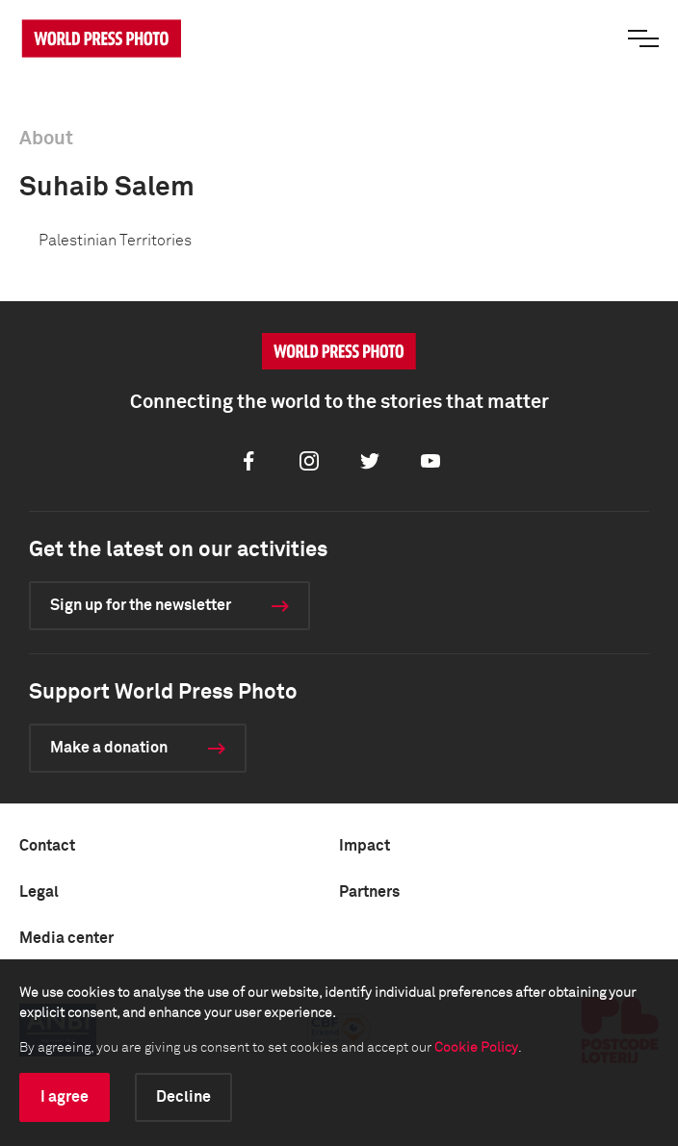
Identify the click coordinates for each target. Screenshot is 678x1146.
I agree (64, 1097)
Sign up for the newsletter (140, 605)
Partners (369, 892)
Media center (66, 938)
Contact (47, 845)
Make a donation (109, 747)
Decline (183, 1097)
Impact (364, 845)
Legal (39, 892)
